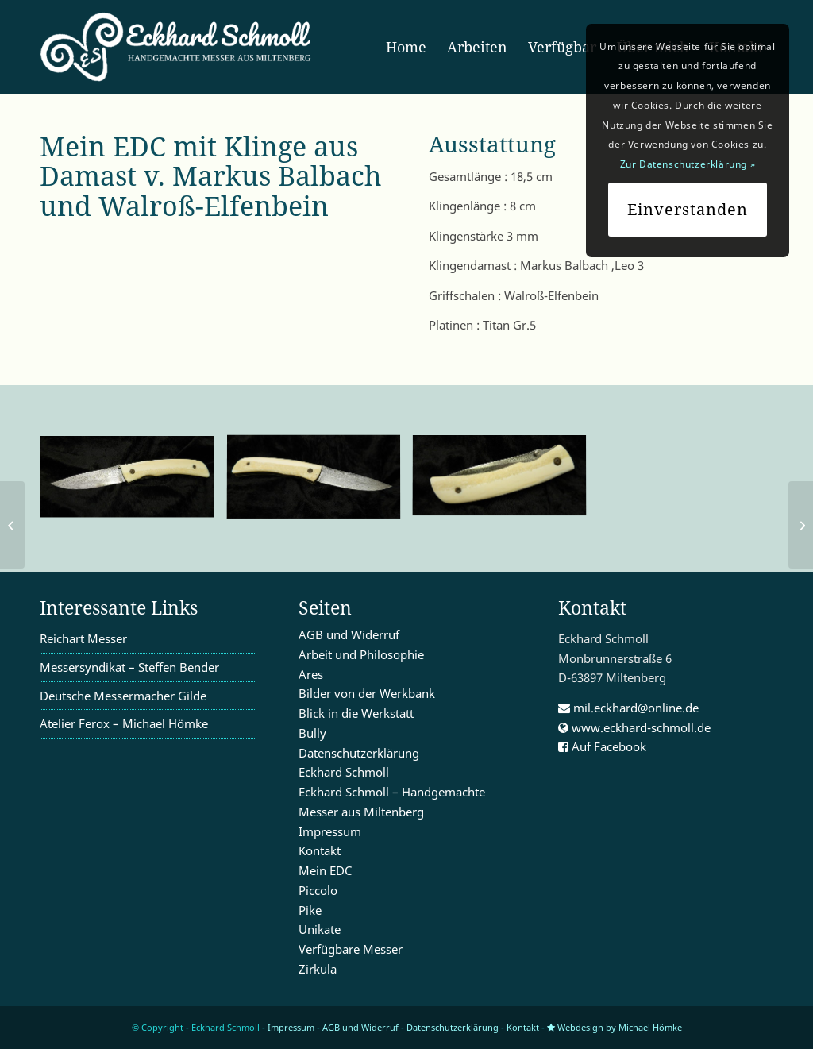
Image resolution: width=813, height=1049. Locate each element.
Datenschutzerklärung (359, 753)
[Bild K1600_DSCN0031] (505, 483)
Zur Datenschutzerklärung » (688, 164)
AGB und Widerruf (349, 634)
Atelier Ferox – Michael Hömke (124, 723)
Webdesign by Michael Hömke (614, 1027)
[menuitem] (406, 47)
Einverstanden (687, 209)
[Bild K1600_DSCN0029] (133, 483)
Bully (312, 733)
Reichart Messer (83, 638)
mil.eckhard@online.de (628, 707)
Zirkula (318, 969)
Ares (311, 674)
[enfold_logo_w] (181, 47)
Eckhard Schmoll (344, 772)
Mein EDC (325, 870)
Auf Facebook (602, 746)
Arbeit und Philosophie (361, 654)
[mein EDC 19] (800, 525)
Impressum (330, 831)
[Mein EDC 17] (12, 525)
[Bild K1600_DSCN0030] (319, 485)
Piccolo (318, 890)
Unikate (320, 929)
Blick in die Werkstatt (356, 713)
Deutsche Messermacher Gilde (123, 696)
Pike (310, 910)
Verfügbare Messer (351, 949)
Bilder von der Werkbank (367, 693)
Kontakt (320, 850)
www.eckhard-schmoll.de (634, 727)
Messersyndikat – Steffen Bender (129, 667)
